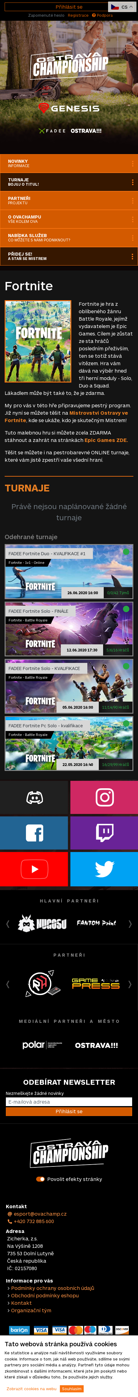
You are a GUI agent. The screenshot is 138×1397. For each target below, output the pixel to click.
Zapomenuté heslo (46, 15)
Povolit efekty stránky (74, 1179)
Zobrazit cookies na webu (31, 1388)
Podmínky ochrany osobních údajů (52, 1288)
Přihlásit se (69, 7)
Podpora (102, 15)
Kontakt (21, 1303)
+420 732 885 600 (30, 1221)
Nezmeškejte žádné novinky (35, 1093)
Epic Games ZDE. (106, 440)
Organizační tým (31, 1310)
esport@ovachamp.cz (37, 1214)
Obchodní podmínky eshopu (45, 1295)
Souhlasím (72, 1388)
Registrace (78, 15)
